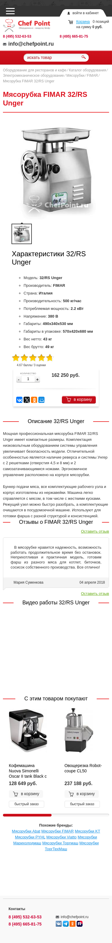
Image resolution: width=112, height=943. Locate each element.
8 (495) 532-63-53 (17, 36)
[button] (37, 380)
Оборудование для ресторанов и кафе (34, 70)
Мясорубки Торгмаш (60, 843)
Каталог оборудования (87, 70)
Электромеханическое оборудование (33, 75)
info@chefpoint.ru (28, 44)
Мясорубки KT (87, 831)
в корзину (79, 399)
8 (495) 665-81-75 (74, 36)
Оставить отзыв (95, 531)
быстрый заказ (26, 804)
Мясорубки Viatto (61, 837)
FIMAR (92, 75)
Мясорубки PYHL (30, 837)
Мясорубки (75, 75)
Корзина (83, 22)
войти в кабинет (86, 13)
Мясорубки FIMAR (57, 831)
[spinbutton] (28, 378)
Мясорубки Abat (26, 831)
